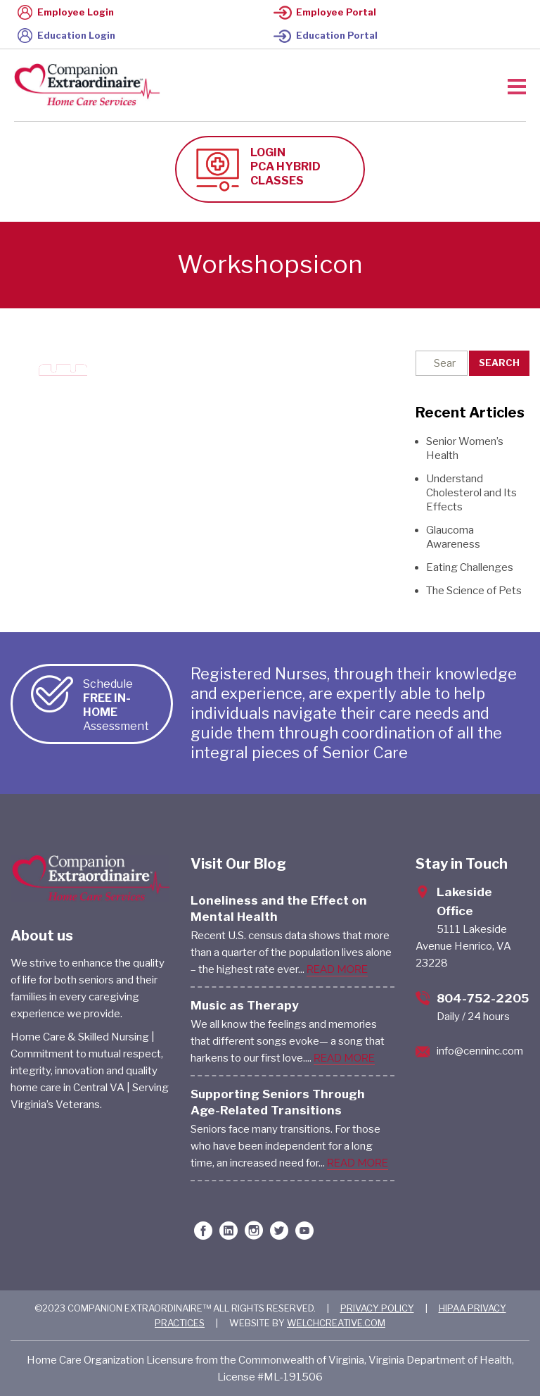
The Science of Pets (474, 590)
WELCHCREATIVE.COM (336, 1322)
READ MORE (337, 969)
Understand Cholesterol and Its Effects (471, 492)
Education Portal (326, 35)
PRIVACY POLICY (377, 1308)
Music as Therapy (245, 1005)
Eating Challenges (469, 567)
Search (499, 362)
